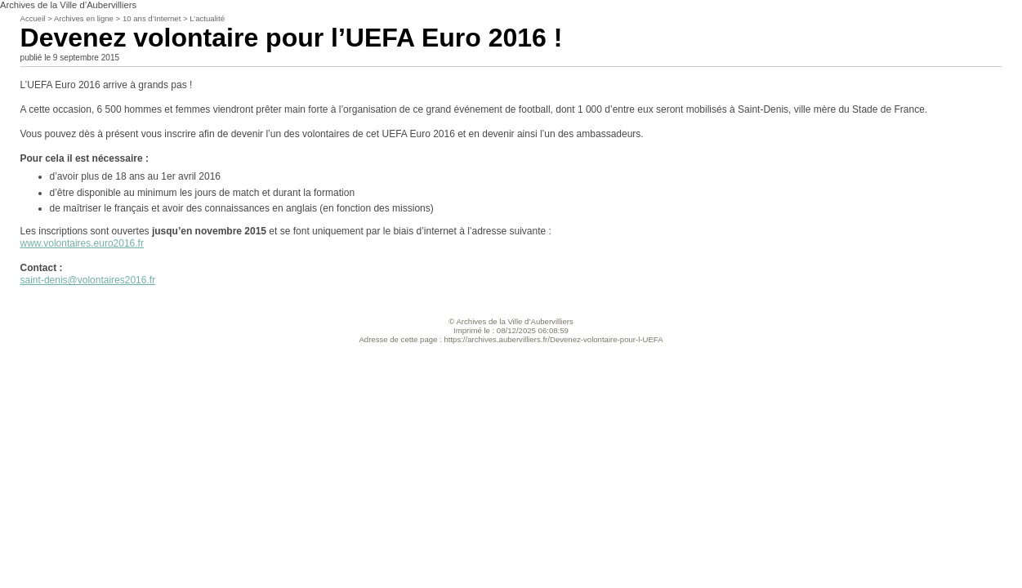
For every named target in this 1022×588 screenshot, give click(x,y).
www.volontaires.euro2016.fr (82, 243)
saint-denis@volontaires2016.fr (88, 280)
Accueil (33, 18)
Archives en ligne (84, 18)
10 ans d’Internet (152, 18)
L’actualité (207, 18)
